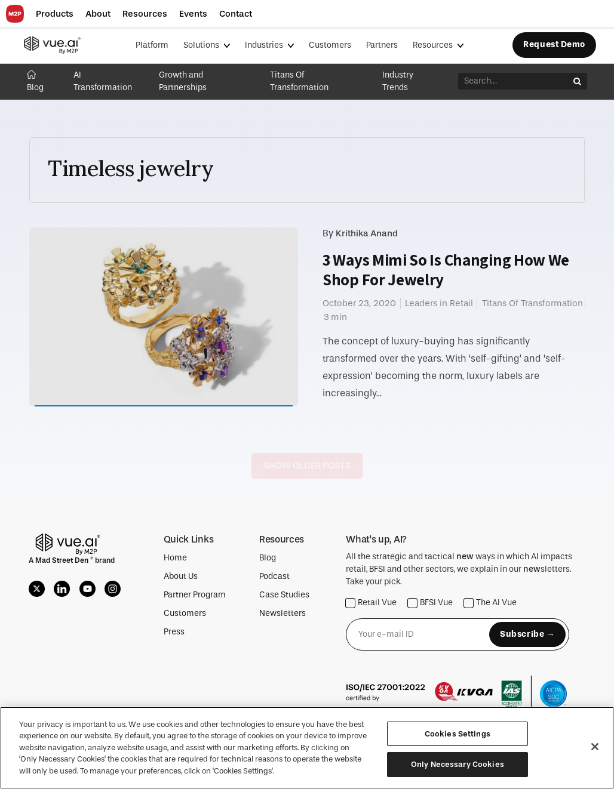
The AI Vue (490, 603)
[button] (54, 14)
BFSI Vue (430, 603)
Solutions (202, 45)
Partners (382, 45)
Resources (434, 45)
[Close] (595, 746)
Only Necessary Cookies (457, 764)
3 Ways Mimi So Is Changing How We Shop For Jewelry (446, 269)
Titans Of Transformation (532, 303)
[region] (307, 748)
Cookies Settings (457, 733)
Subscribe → (527, 634)
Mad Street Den (62, 560)
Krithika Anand (367, 233)
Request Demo (554, 44)
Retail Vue (371, 603)
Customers (330, 45)
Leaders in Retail (439, 303)
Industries (265, 45)
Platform (152, 45)
